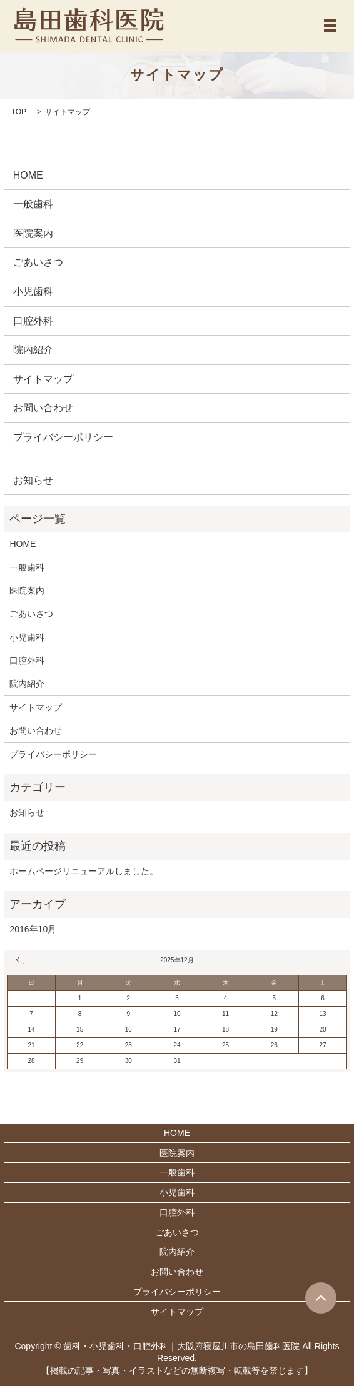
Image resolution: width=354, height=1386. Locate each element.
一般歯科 (33, 204)
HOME (28, 175)
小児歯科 (33, 291)
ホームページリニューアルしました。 (83, 871)
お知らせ (33, 480)
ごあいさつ (38, 262)
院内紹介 (33, 349)
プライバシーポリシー (63, 437)
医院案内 (33, 233)
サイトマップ (43, 379)
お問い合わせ (43, 407)
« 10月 (20, 960)
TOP (18, 111)
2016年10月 (32, 929)
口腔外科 (33, 321)
